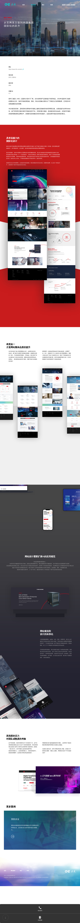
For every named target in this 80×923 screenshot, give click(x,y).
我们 (43, 4)
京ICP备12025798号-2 (31, 914)
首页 (23, 4)
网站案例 (33, 4)
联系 (51, 4)
